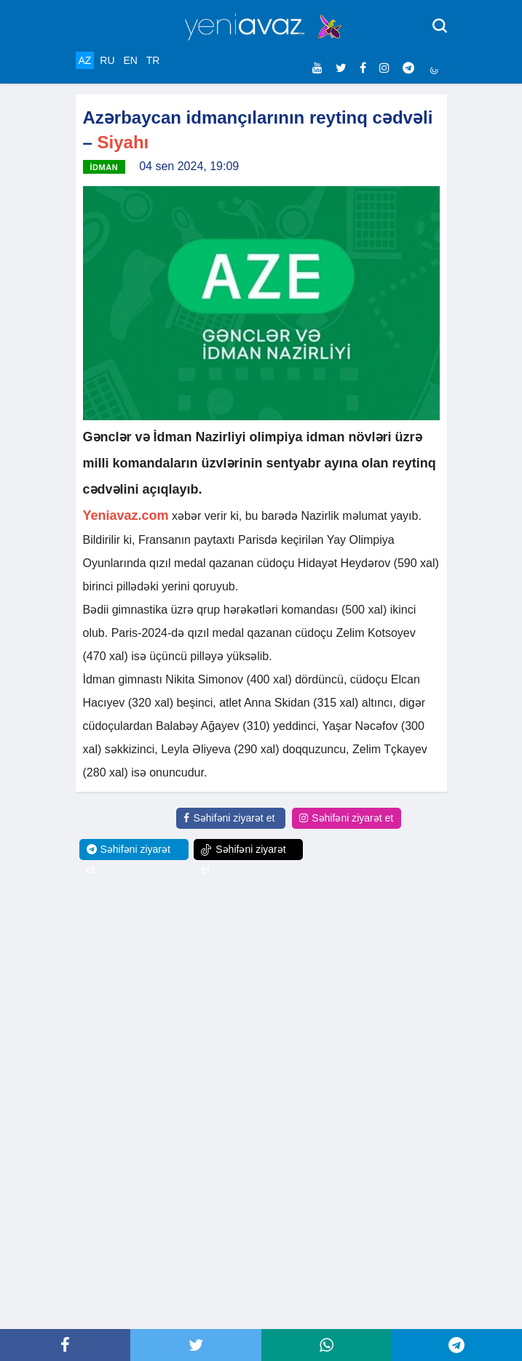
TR (153, 60)
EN (130, 60)
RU (107, 60)
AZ (85, 60)
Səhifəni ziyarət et (228, 818)
